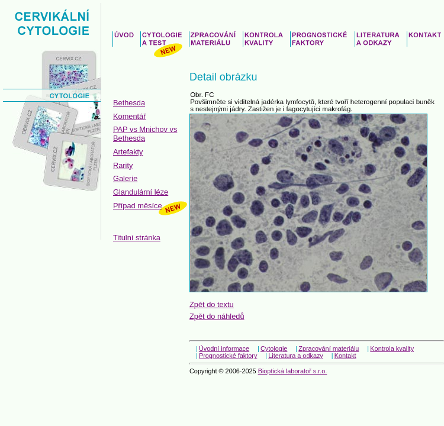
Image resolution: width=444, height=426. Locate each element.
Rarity (123, 165)
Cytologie (273, 348)
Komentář (129, 116)
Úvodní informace (224, 348)
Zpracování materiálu (328, 348)
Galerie (125, 178)
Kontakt (345, 355)
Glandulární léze (140, 192)
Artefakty (128, 151)
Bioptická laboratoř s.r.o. (292, 371)
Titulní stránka (136, 237)
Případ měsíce (137, 205)
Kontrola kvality (392, 348)
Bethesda (129, 102)
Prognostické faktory (228, 355)
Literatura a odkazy (295, 355)
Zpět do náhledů (216, 316)
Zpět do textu (211, 304)
